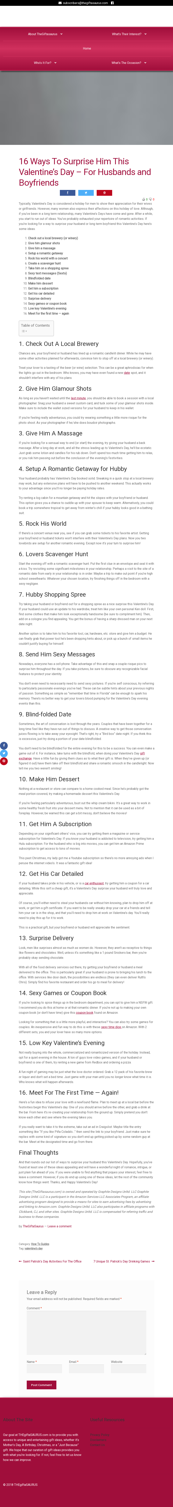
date (127, 373)
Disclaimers (98, 1440)
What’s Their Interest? (126, 34)
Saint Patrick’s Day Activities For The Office (52, 1261)
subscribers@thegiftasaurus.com (82, 3)
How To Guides (40, 1244)
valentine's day (34, 1248)
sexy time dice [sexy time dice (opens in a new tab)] (111, 1027)
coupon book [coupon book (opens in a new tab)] (84, 1013)
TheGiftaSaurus (33, 1226)
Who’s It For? (42, 63)
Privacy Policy (99, 1435)
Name (32, 1362)
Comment (34, 1308)
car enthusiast (94, 883)
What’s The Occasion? (126, 63)
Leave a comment (59, 1226)
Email (73, 1362)
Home (87, 48)
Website (116, 1362)
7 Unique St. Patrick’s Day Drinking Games (121, 1261)
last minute (78, 398)
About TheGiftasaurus (42, 34)
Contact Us (97, 1445)
